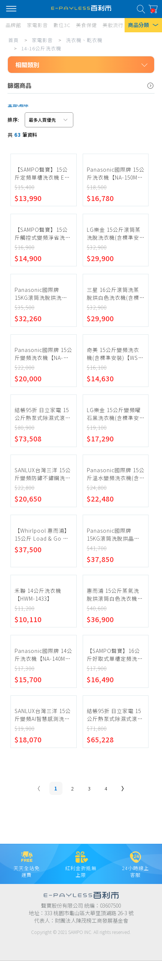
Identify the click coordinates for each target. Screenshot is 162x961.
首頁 (13, 40)
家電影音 (42, 40)
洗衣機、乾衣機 (84, 40)
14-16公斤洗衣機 (41, 48)
